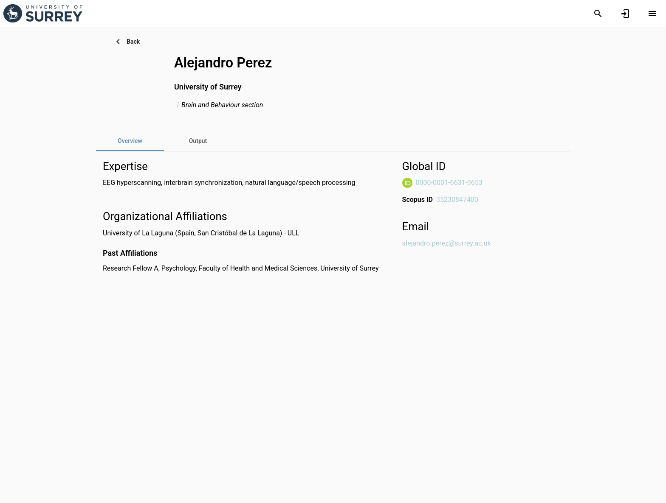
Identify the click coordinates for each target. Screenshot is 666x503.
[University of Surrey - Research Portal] (42, 13)
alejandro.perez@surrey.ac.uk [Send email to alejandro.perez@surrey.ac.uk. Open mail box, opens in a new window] (446, 243)
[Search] (598, 13)
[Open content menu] (652, 13)
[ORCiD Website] (407, 183)
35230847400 (457, 200)
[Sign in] (625, 13)
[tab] (198, 141)
